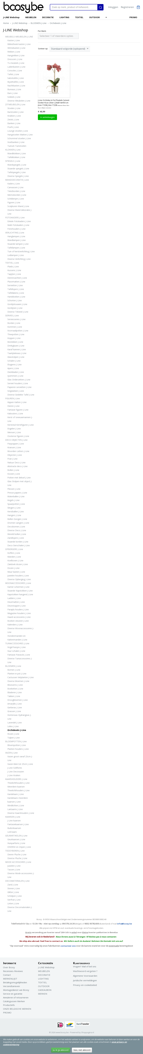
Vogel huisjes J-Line (16, 647)
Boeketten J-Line (15, 688)
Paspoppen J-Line (15, 443)
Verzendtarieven (11, 986)
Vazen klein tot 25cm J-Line (20, 764)
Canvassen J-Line (15, 187)
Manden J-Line (14, 556)
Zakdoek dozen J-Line (17, 564)
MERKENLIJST (10, 978)
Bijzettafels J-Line (15, 81)
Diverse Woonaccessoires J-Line (20, 630)
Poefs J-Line (13, 127)
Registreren (127, 7)
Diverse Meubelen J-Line (18, 100)
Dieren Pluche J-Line (16, 854)
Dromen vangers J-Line (18, 522)
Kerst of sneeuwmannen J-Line (20, 419)
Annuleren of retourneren (15, 997)
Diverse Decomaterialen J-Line (19, 909)
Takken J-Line (13, 696)
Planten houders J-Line (18, 749)
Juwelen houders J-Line (18, 575)
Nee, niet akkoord (81, 1050)
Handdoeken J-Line (16, 296)
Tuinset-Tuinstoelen (16, 146)
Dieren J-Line (13, 406)
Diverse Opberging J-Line (19, 579)
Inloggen (113, 7)
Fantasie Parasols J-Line (18, 654)
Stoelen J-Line (13, 108)
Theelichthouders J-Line (18, 782)
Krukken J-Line (14, 115)
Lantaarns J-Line (15, 809)
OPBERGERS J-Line (14, 549)
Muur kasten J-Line (16, 571)
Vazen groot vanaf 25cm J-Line (20, 758)
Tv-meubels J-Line (15, 63)
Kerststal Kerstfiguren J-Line (20, 424)
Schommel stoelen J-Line (19, 138)
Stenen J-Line (13, 888)
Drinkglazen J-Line (15, 345)
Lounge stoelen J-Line (17, 130)
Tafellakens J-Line (15, 293)
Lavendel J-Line (14, 722)
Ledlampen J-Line (15, 255)
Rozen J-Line (13, 733)
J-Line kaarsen (14, 820)
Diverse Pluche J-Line (17, 858)
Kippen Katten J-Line (17, 402)
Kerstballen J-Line (15, 511)
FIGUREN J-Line (12, 398)
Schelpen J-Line (14, 896)
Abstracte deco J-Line (17, 466)
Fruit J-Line (12, 458)
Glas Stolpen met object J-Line (19, 483)
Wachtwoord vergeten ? (85, 971)
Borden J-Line (13, 323)
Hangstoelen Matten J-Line (20, 134)
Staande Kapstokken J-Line (20, 590)
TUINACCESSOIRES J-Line (17, 643)
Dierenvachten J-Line (17, 277)
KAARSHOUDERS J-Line (16, 779)
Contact (7, 974)
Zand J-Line (12, 884)
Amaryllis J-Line (14, 703)
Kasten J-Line (13, 40)
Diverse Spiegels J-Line (18, 176)
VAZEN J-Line (11, 752)
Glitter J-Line (13, 892)
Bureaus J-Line (14, 89)
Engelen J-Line (14, 428)
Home (6, 23)
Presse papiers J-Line (17, 492)
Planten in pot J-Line (16, 673)
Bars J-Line (12, 93)
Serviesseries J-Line (16, 319)
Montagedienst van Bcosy (16, 989)
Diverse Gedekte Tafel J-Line (20, 394)
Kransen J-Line (14, 447)
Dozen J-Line (13, 568)
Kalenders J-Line (15, 624)
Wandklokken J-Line (16, 153)
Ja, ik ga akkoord (60, 1050)
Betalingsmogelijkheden (15, 982)
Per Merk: (42, 31)
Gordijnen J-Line (14, 308)
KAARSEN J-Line (12, 816)
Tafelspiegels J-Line (16, 172)
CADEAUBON (44, 989)
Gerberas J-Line (14, 707)
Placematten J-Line (16, 281)
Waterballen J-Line (15, 496)
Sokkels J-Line (13, 97)
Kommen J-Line (14, 326)
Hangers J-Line (14, 515)
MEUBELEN (30, 17)
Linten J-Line (13, 903)
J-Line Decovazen (15, 771)
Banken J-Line (13, 123)
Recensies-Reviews (13, 971)
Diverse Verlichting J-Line (19, 259)
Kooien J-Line (13, 473)
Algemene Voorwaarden (85, 975)
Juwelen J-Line (14, 865)
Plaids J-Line (13, 266)
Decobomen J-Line (16, 526)
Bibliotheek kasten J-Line (19, 44)
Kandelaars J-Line (15, 794)
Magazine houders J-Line (19, 613)
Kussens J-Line (14, 270)
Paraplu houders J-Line (18, 609)
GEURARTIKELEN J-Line (16, 835)
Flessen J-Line (13, 488)
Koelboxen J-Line (15, 560)
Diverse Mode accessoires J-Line (20, 875)
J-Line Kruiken (13, 775)
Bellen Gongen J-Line (17, 519)
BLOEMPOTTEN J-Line (16, 741)
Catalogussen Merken (14, 1001)
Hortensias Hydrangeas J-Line (19, 717)
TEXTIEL (79, 17)
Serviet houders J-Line (17, 383)
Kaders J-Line (13, 183)
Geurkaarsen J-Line (16, 839)
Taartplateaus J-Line (16, 353)
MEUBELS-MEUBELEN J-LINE (19, 36)
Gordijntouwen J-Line (17, 304)
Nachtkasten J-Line (16, 85)
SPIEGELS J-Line (12, 161)
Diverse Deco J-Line (16, 530)
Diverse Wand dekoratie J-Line (19, 212)
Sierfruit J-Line (14, 899)
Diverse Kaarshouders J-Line (20, 813)
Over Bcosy (9, 967)
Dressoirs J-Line (14, 59)
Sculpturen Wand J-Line (18, 206)
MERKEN (42, 993)
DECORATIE (48, 17)
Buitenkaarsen (14, 828)
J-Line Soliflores (14, 767)
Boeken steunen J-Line (18, 620)
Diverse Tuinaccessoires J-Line (19, 660)
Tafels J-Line (13, 74)
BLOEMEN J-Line (39, 23)
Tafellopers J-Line (15, 289)
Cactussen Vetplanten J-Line (20, 677)
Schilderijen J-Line (15, 198)
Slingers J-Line (14, 507)
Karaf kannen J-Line (16, 349)
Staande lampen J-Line (18, 244)
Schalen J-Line (14, 360)
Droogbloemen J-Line (17, 700)
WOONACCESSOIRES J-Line (18, 583)
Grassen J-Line (14, 711)
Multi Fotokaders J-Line (18, 225)
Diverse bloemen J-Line (18, 681)
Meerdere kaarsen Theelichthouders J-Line (18, 788)
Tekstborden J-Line (16, 191)
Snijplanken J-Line (15, 391)
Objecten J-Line (14, 455)
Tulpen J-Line (13, 737)
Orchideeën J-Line (58, 23)
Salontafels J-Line (15, 78)
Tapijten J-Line (14, 274)
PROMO (133, 17)
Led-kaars (12, 831)
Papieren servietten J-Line (19, 387)
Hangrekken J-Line (15, 55)
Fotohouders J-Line (16, 228)
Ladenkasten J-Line (16, 66)
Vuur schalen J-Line (16, 651)
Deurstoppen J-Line (16, 605)
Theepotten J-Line (15, 334)
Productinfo (9, 1005)
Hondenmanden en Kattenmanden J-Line (17, 637)
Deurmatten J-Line (16, 602)
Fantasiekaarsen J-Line (18, 824)
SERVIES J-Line (12, 315)
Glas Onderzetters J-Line (18, 379)
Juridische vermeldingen (85, 980)
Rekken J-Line (13, 51)
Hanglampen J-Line (16, 236)
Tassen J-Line (13, 869)
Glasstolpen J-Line (15, 357)
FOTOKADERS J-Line (15, 217)
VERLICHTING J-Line (14, 232)
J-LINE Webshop (11, 17)
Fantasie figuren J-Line (17, 409)
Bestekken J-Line (15, 342)
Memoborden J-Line (16, 195)
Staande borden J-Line (17, 541)
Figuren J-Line (13, 202)
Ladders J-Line (14, 598)
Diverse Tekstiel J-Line (17, 311)
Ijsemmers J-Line (15, 375)
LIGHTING (64, 17)
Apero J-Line (13, 368)
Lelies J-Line (13, 726)
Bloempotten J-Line (16, 745)
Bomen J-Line (13, 669)
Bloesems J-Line (15, 684)
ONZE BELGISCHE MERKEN (17, 1008)
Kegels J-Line (13, 500)
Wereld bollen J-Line (16, 534)
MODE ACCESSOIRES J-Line (18, 862)
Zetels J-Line (13, 119)
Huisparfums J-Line (16, 843)
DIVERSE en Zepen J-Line (19, 847)
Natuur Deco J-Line (16, 462)
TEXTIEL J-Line (12, 262)
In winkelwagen (47, 117)
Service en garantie (12, 993)
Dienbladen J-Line (15, 372)
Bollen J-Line (13, 470)
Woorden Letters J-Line (18, 451)
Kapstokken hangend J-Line (20, 594)
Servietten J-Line (15, 285)
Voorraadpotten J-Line (17, 330)
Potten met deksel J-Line (19, 477)
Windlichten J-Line (15, 805)
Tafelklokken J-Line (16, 157)
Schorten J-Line (14, 300)
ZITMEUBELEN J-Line (15, 104)
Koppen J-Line (14, 338)
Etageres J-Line (14, 364)
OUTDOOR (94, 17)
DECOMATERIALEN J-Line (17, 880)
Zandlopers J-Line (15, 537)
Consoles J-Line (14, 70)
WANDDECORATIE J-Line (17, 179)
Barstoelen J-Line (15, 112)
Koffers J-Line (13, 553)
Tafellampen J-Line (16, 247)
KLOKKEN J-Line (13, 149)
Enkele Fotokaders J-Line (19, 221)
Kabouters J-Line (15, 413)
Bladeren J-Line (14, 692)
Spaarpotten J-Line (16, 504)
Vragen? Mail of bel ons (84, 966)
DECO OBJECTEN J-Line (16, 440)
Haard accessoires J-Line (19, 617)
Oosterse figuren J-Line (18, 436)
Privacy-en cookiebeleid (85, 985)
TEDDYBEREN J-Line (15, 850)
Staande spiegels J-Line (18, 168)
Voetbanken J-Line (15, 142)
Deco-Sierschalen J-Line (18, 545)
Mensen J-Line (14, 432)
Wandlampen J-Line (16, 240)
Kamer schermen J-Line (18, 586)
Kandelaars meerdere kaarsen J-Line (17, 800)
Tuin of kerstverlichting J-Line (21, 251)
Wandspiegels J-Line (16, 164)
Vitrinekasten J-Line (16, 48)
